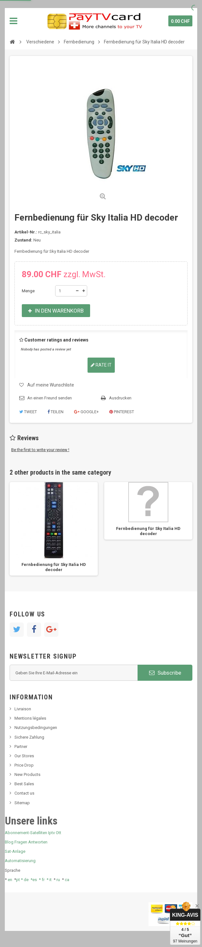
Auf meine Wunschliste (50, 384)
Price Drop (24, 765)
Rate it (101, 365)
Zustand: (23, 240)
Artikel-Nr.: (25, 232)
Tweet (28, 411)
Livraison (22, 708)
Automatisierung (20, 860)
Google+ (86, 411)
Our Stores (24, 755)
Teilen (55, 411)
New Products (27, 774)
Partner (20, 746)
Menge (28, 290)
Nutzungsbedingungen (35, 727)
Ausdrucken (120, 398)
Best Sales (24, 783)
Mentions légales (30, 718)
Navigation (13, 21)
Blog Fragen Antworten (26, 842)
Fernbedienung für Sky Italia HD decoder (53, 567)
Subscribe (165, 672)
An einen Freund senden (49, 398)
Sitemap (22, 802)
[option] (53, 529)
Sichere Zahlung (29, 737)
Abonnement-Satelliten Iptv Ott (33, 832)
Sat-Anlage (15, 851)
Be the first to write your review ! (40, 449)
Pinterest (121, 411)
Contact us (24, 793)
